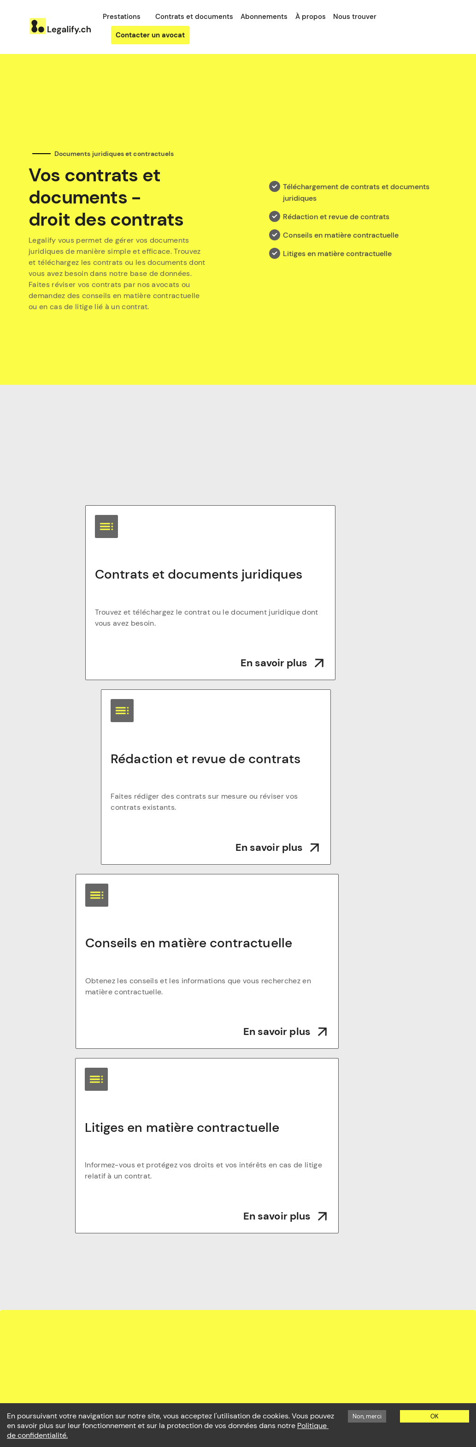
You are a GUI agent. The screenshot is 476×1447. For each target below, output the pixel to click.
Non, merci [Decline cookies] (367, 1416)
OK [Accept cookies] (434, 1416)
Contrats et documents (194, 16)
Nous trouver (354, 16)
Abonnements (264, 16)
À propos (310, 16)
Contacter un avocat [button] (150, 35)
